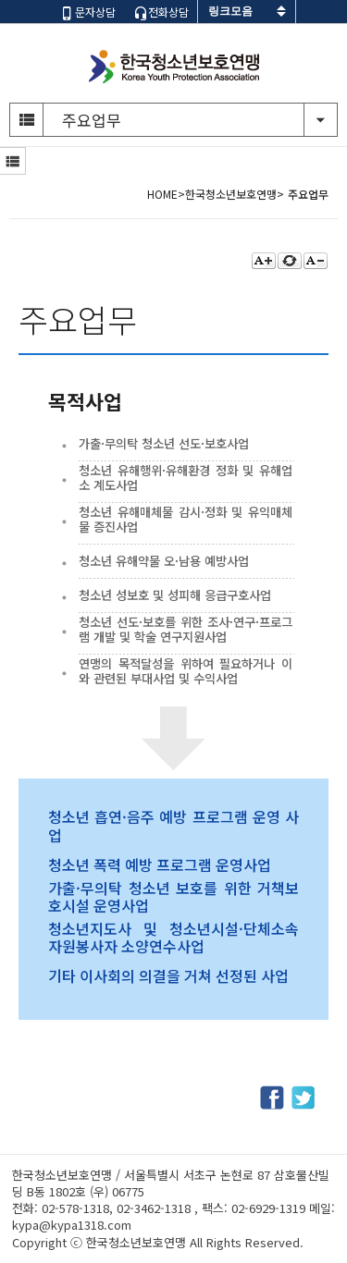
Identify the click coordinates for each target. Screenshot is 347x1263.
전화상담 (161, 12)
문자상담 (88, 12)
